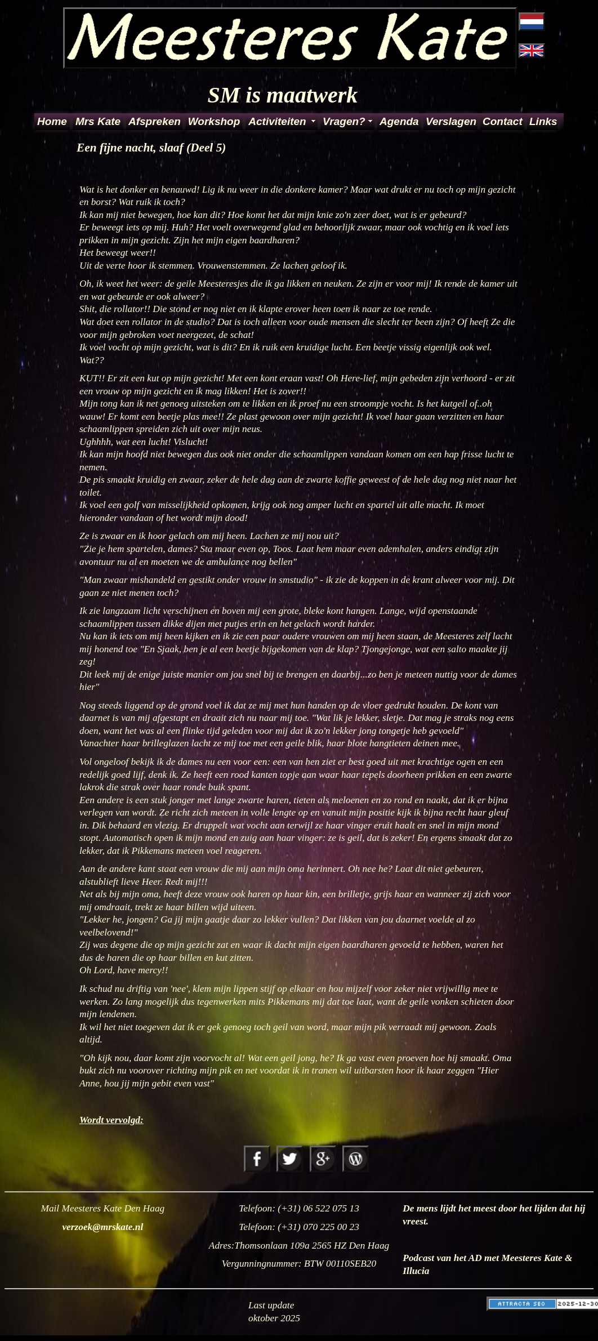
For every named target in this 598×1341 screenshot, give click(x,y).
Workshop (214, 121)
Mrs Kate (98, 121)
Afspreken (154, 121)
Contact (503, 121)
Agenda (399, 121)
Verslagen (451, 121)
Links (542, 121)
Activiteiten (277, 121)
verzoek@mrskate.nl (102, 1227)
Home (52, 121)
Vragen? (344, 121)
